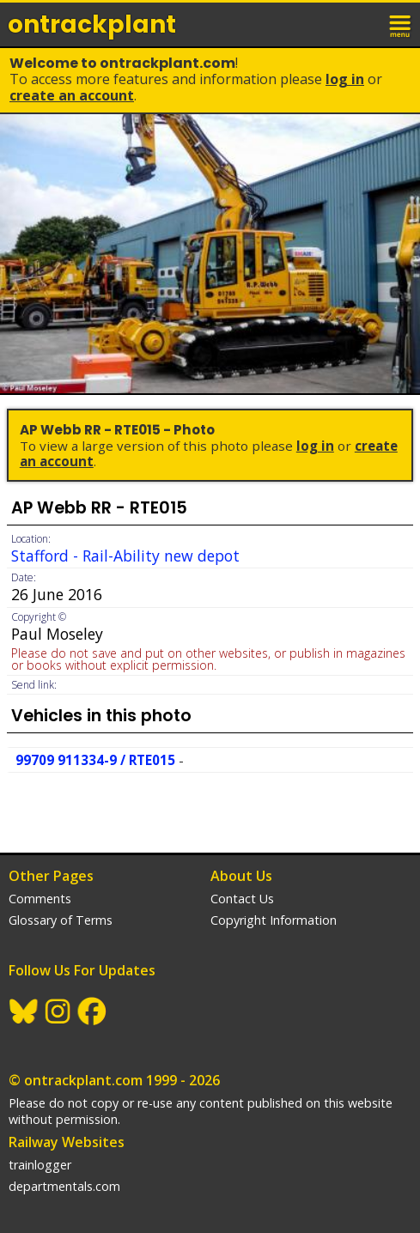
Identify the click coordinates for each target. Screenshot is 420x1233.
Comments (40, 898)
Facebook (92, 1011)
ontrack (92, 24)
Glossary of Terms (61, 920)
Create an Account (71, 95)
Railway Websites (67, 1142)
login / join (363, 24)
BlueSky (24, 1011)
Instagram (58, 1011)
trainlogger (40, 1165)
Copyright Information (273, 920)
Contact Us (242, 898)
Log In (345, 79)
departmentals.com (64, 1186)
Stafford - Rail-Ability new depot (125, 555)
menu (401, 24)
